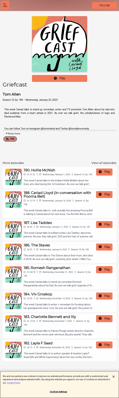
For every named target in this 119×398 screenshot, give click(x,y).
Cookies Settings (58, 393)
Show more (12, 133)
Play (59, 78)
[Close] (113, 378)
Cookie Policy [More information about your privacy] (13, 384)
